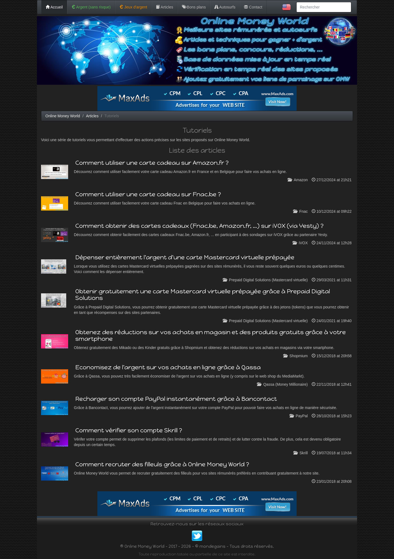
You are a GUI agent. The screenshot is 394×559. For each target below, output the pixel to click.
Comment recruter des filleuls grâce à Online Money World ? (162, 464)
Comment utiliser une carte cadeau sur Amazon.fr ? (152, 162)
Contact (253, 7)
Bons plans (194, 7)
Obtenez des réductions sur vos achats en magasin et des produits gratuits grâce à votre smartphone (210, 335)
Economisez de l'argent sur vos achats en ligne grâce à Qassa (168, 367)
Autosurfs (225, 7)
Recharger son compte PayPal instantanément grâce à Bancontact (176, 398)
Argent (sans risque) (91, 7)
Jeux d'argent (133, 7)
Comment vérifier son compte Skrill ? (128, 430)
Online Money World (62, 116)
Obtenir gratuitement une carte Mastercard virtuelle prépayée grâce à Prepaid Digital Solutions (202, 295)
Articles (164, 7)
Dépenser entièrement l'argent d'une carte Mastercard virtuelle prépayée (184, 257)
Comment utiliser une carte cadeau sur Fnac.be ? (148, 194)
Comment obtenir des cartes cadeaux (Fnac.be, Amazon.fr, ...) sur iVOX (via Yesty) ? (199, 225)
